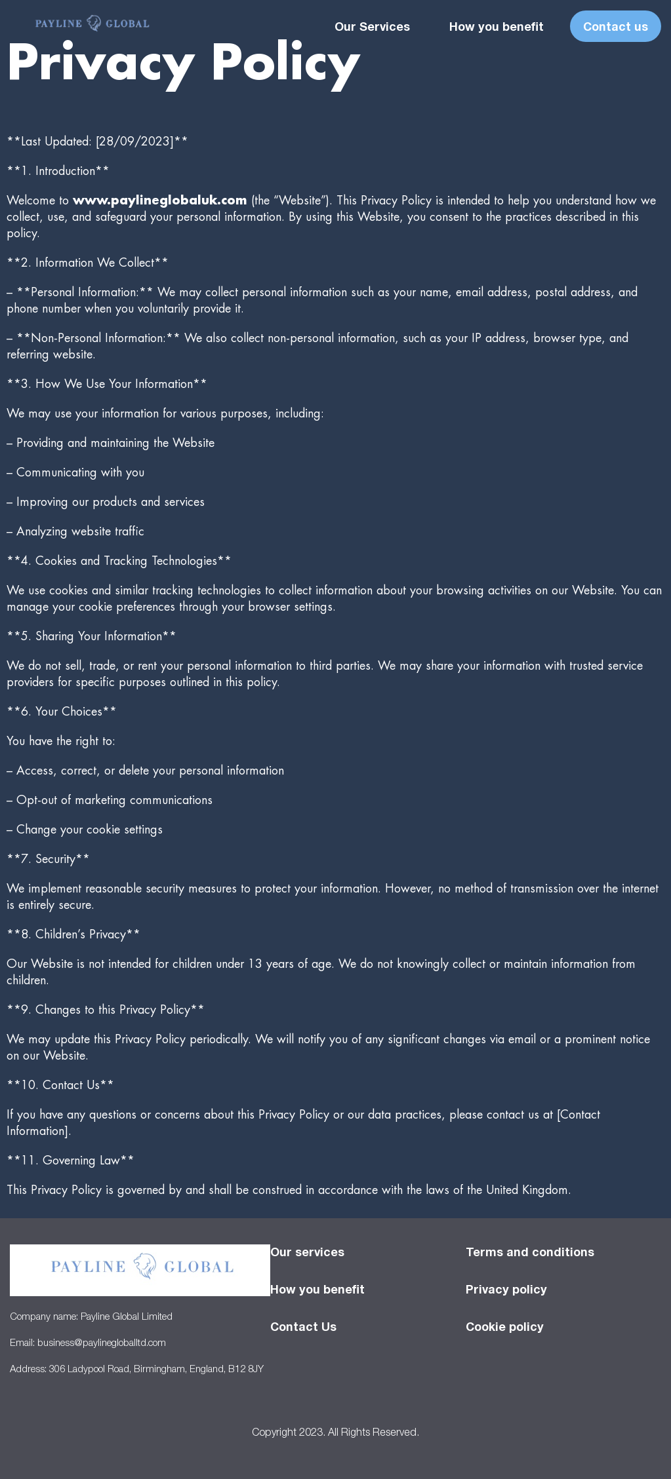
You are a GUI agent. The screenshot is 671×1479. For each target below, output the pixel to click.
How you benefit (496, 26)
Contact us (615, 26)
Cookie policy (505, 1326)
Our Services (372, 26)
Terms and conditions (530, 1251)
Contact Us (303, 1326)
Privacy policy (506, 1289)
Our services (307, 1251)
